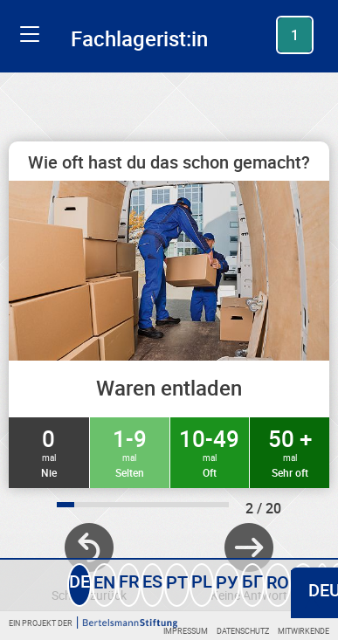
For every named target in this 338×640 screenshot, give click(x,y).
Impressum (185, 631)
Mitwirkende (303, 631)
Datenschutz (243, 631)
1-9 (130, 451)
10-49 (210, 451)
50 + (290, 451)
